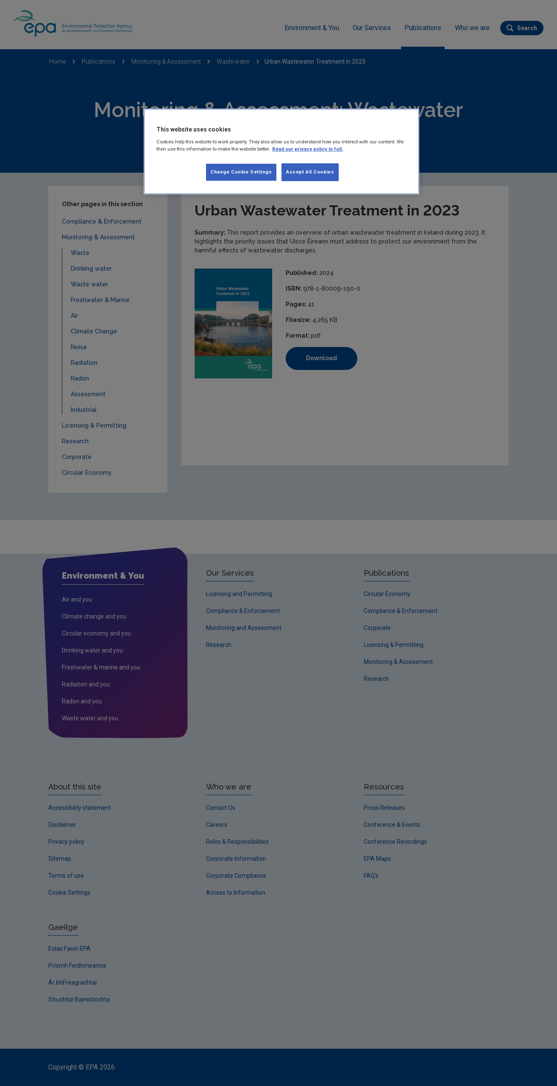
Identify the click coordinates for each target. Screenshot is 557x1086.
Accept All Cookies (310, 172)
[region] (281, 151)
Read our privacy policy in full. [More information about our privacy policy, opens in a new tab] (307, 149)
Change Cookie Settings (241, 172)
